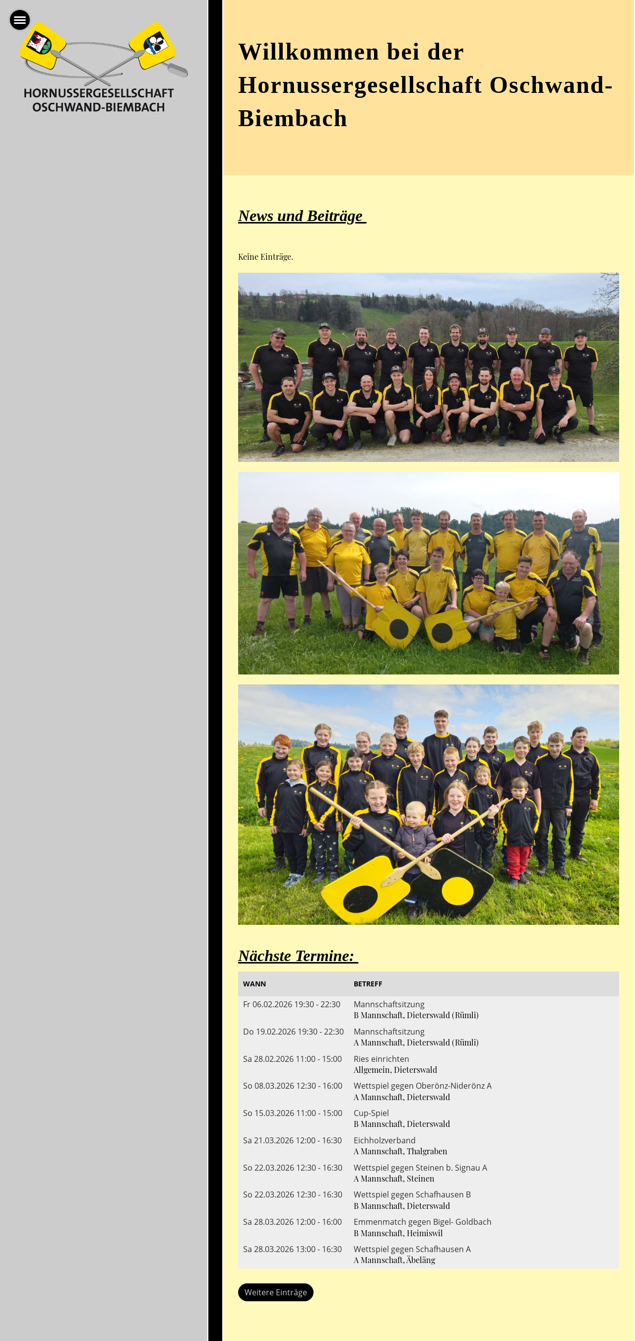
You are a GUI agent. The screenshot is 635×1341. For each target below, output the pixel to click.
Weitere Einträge (276, 1292)
